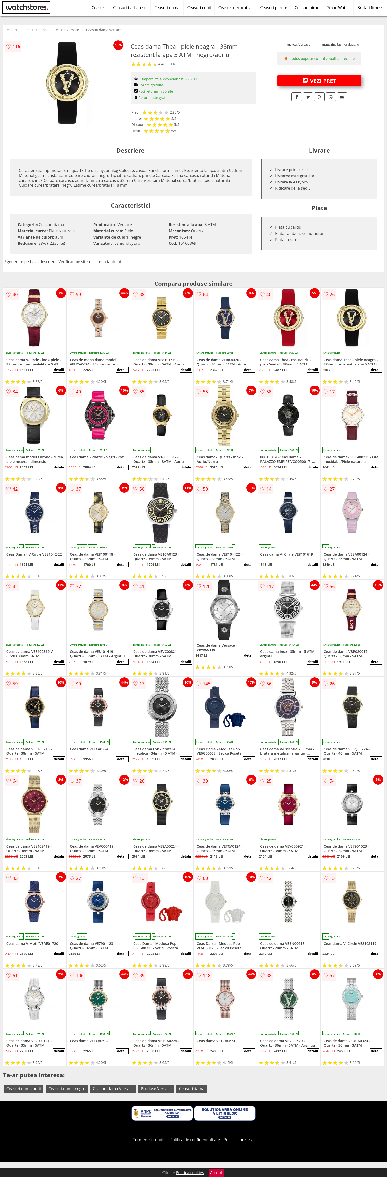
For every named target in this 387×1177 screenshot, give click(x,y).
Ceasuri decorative (235, 7)
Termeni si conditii (150, 1139)
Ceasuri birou (307, 7)
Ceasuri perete (273, 7)
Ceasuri (98, 7)
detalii (59, 370)
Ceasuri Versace (66, 29)
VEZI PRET (319, 80)
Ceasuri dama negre (66, 1088)
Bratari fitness (370, 7)
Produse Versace (156, 1088)
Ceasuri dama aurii (23, 1088)
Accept (216, 1172)
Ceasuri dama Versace (104, 29)
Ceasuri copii (199, 7)
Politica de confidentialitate (195, 1139)
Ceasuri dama (167, 7)
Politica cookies (238, 1139)
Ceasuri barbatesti (130, 7)
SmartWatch (338, 7)
